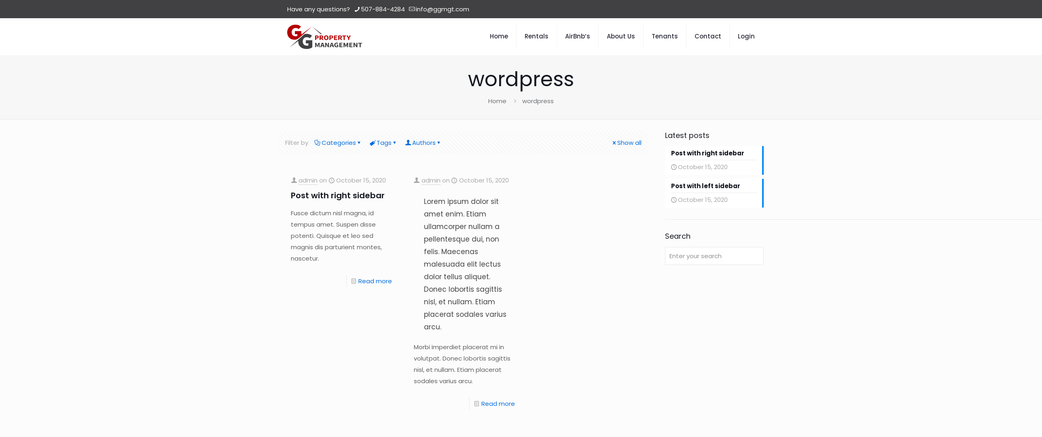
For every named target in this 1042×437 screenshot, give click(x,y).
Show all (626, 142)
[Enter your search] (714, 256)
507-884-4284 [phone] (383, 9)
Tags (383, 142)
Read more (375, 281)
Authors (423, 142)
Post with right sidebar (338, 195)
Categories (338, 142)
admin (308, 180)
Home (497, 101)
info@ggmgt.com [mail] (442, 9)
